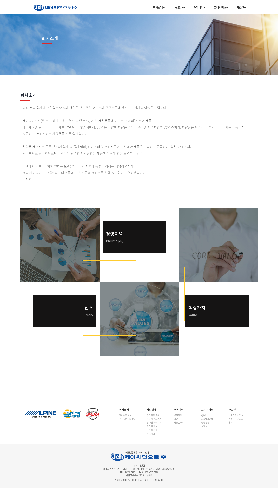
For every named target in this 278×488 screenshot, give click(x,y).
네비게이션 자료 (235, 415)
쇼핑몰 (204, 426)
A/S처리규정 (207, 418)
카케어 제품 (152, 426)
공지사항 (178, 415)
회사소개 (159, 7)
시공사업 (151, 433)
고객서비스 (221, 7)
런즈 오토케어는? (127, 418)
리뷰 (176, 418)
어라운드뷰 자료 (235, 418)
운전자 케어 (152, 430)
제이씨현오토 (125, 415)
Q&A (203, 415)
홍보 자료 (232, 422)
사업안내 (179, 7)
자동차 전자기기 (154, 418)
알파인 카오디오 (154, 422)
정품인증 (205, 422)
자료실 (241, 7)
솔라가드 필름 (153, 415)
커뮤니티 (199, 7)
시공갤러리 (179, 422)
